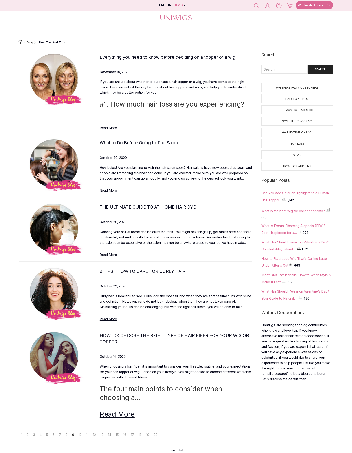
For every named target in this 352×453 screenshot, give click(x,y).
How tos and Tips (297, 166)
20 (156, 435)
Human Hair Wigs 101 (297, 110)
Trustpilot (176, 450)
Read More (108, 128)
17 (132, 435)
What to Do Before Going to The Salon (139, 142)
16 (124, 435)
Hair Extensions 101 (297, 132)
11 (87, 435)
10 (80, 435)
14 (109, 435)
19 (147, 435)
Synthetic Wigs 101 (297, 121)
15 (117, 435)
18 (140, 435)
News (297, 155)
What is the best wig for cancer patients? (293, 211)
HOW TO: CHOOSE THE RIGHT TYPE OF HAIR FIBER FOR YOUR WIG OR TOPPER (174, 338)
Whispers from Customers (297, 87)
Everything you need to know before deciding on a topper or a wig (167, 57)
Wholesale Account (314, 5)
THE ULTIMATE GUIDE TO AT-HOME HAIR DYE (148, 207)
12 (94, 435)
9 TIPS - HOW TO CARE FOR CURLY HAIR (142, 271)
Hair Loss (297, 143)
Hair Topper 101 (297, 98)
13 (101, 435)
